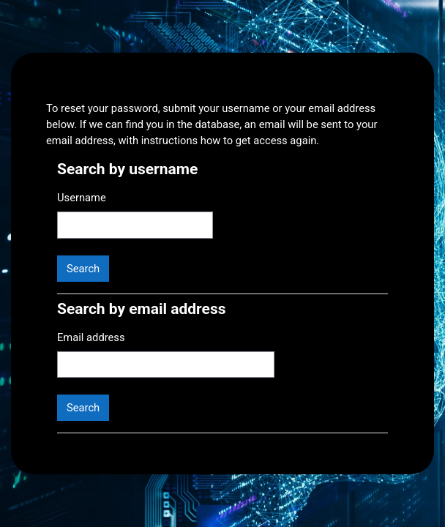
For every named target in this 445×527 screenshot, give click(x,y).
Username (81, 197)
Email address (91, 337)
